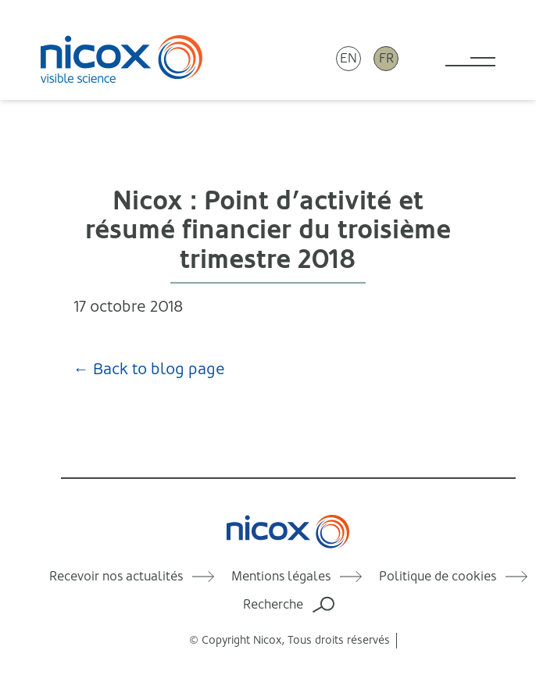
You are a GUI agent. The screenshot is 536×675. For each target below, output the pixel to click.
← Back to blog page (149, 369)
